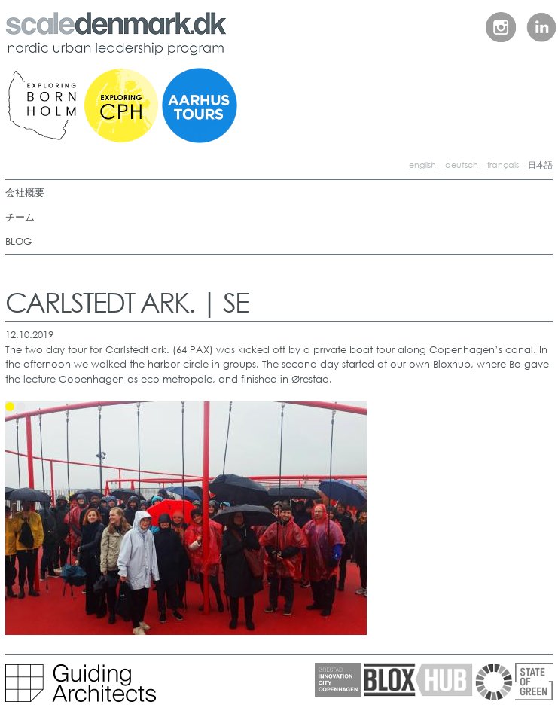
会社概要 (24, 192)
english (422, 165)
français (503, 165)
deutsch (461, 165)
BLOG (18, 241)
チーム (20, 217)
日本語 (540, 165)
